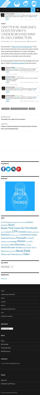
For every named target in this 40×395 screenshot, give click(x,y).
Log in (3, 341)
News (2, 291)
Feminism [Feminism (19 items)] (12, 238)
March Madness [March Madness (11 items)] (5, 245)
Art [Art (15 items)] (26, 222)
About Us (4, 380)
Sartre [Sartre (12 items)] (13, 251)
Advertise (4, 278)
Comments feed (6, 348)
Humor (3, 23)
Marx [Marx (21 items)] (12, 245)
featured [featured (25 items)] (4, 238)
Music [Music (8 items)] (26, 245)
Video (3, 298)
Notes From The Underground (22, 46)
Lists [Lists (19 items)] (31, 241)
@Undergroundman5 (18, 63)
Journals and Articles (8, 309)
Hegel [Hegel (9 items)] (8, 241)
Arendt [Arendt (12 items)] (22, 222)
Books (3, 305)
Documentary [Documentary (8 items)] (17, 235)
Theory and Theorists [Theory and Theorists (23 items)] (10, 254)
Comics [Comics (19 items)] (29, 232)
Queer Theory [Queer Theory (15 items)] (31, 247)
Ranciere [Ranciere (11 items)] (8, 251)
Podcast (4, 178)
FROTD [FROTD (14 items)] (31, 238)
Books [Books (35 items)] (12, 224)
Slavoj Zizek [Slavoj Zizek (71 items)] (23, 250)
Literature (6, 108)
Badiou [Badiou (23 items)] (30, 222)
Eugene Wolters (21, 41)
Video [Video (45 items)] (26, 254)
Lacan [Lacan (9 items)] (27, 241)
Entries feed (4, 344)
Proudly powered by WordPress (9, 392)
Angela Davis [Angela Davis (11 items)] (16, 222)
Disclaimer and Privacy (8, 384)
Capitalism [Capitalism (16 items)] (8, 232)
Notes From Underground (19, 108)
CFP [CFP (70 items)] (14, 231)
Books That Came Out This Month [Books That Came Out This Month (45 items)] (19, 227)
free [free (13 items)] (27, 238)
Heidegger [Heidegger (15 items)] (13, 241)
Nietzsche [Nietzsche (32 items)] (5, 247)
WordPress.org (5, 351)
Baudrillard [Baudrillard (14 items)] (4, 225)
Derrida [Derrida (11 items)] (11, 235)
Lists (2, 312)
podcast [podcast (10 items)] (24, 247)
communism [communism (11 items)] (35, 232)
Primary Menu (37, 10)
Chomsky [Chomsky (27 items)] (22, 231)
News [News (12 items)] (29, 245)
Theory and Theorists (8, 294)
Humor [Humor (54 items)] (21, 241)
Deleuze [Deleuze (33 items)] (5, 234)
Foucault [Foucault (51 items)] (21, 237)
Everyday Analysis (7, 316)
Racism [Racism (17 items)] (3, 251)
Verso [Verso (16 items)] (21, 254)
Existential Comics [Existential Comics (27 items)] (29, 234)
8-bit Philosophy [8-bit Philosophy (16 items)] (6, 222)
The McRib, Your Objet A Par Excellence (20, 118)
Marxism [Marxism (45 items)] (19, 244)
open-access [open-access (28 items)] (16, 247)
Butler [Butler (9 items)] (2, 232)
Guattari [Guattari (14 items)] (4, 241)
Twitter (32, 108)
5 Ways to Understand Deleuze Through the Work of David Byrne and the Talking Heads (20, 126)
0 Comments (33, 41)
